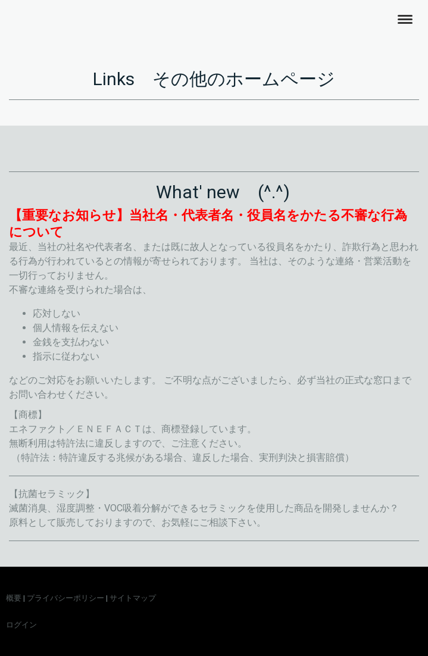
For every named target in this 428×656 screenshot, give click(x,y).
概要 (13, 597)
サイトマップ (133, 597)
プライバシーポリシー (65, 597)
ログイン (21, 624)
